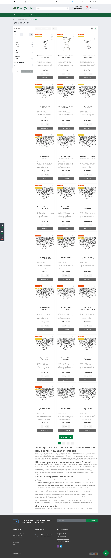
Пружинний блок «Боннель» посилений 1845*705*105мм (44, 409)
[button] (2, 238)
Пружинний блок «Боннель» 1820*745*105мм (66, 309)
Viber (57, 546)
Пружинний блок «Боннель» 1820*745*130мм (87, 409)
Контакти (45, 1)
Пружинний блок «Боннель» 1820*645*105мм (87, 208)
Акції (14, 544)
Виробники (16, 542)
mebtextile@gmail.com (63, 539)
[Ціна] (17, 34)
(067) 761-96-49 (78, 7)
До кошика (44, 77)
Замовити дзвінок (78, 9)
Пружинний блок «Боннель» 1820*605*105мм (66, 208)
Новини (51, 1)
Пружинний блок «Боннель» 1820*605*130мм (66, 359)
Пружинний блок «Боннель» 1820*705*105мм (45, 309)
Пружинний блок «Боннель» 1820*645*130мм (87, 359)
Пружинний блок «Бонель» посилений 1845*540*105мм (45, 208)
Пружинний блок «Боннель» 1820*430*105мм (45, 107)
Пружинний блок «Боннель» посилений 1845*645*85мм (66, 258)
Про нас (38, 1)
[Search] (67, 8)
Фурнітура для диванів (35, 15)
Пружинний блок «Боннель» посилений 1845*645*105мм (87, 258)
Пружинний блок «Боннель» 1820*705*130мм (66, 409)
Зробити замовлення (93, 9)
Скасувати (17, 71)
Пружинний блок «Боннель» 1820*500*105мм (87, 107)
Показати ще (66, 437)
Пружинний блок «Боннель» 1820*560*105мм (45, 158)
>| (72, 443)
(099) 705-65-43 (78, 8)
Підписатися (92, 520)
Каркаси (47, 15)
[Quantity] (44, 74)
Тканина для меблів (20, 15)
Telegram (60, 546)
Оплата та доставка (60, 1)
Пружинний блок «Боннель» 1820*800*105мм (45, 359)
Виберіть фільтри (27, 71)
